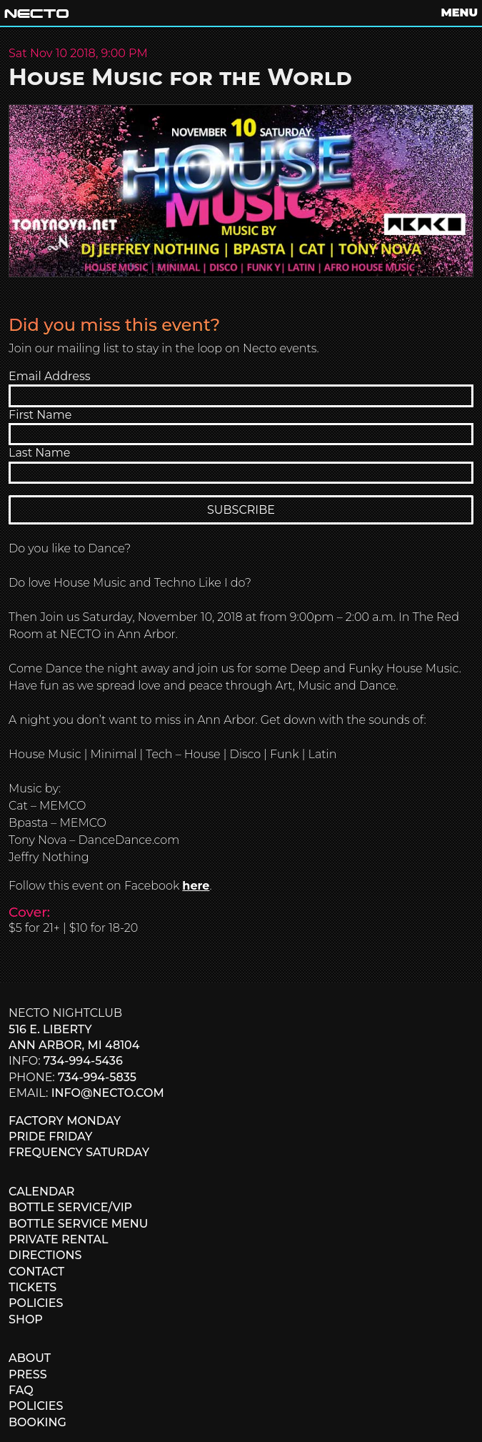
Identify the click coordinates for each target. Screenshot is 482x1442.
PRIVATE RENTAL (59, 1239)
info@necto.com (107, 1093)
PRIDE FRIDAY (50, 1136)
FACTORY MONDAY (65, 1121)
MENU (459, 12)
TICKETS (32, 1287)
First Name (40, 415)
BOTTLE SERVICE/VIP (70, 1207)
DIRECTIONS (45, 1255)
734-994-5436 (83, 1061)
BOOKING (37, 1422)
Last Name (39, 452)
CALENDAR (41, 1191)
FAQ (21, 1390)
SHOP (26, 1319)
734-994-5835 (97, 1077)
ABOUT (30, 1358)
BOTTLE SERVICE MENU (78, 1223)
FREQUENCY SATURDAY (79, 1152)
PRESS (28, 1374)
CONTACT (36, 1271)
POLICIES (36, 1303)
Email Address (50, 376)
